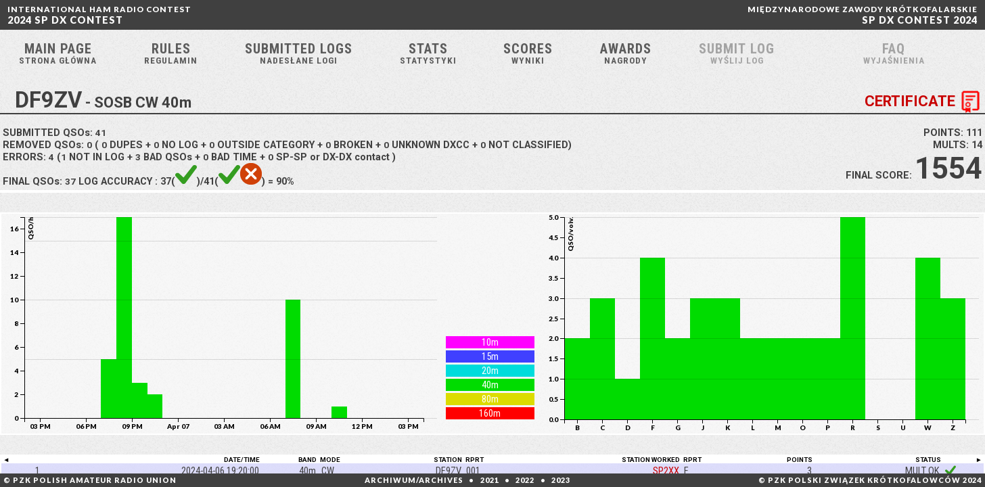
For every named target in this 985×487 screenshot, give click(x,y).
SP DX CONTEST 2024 (863, 15)
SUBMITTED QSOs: (54, 137)
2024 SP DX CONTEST (99, 15)
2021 (489, 480)
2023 (560, 480)
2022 (525, 480)
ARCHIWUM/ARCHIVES (414, 480)
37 (70, 186)
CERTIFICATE (925, 107)
